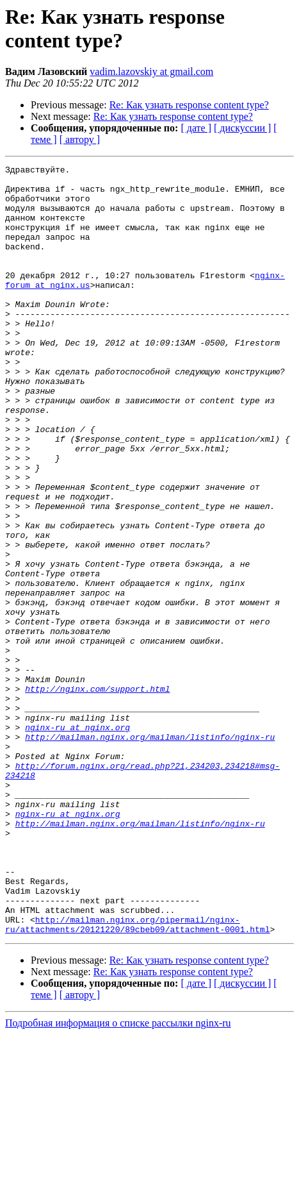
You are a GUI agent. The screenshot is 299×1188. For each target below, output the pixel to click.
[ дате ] (196, 127)
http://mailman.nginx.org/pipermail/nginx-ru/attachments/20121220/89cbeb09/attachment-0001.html (137, 1077)
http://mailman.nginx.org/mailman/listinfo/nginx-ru (150, 852)
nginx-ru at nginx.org (77, 840)
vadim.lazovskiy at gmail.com (151, 71)
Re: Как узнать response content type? (189, 104)
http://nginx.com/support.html (97, 794)
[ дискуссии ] (242, 127)
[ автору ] (80, 139)
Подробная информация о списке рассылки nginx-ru (118, 1176)
